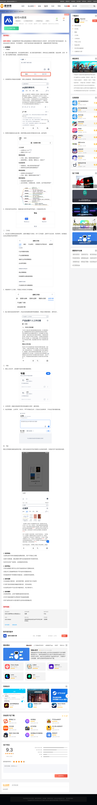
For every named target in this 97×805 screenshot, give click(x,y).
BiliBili (80, 128)
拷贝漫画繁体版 (82, 108)
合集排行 (95, 1)
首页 (23, 6)
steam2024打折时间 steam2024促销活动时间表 (85, 85)
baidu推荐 (5, 789)
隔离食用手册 (82, 163)
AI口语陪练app (76, 265)
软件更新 (79, 1)
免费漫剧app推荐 (84, 258)
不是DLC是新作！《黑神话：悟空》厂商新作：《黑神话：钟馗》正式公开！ (85, 80)
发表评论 (61, 776)
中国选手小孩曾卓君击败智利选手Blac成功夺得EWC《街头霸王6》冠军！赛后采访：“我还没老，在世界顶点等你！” (85, 74)
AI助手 (47, 20)
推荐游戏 (84, 1)
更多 (66, 645)
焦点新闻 (31, 6)
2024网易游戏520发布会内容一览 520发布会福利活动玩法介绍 (85, 90)
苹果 (59, 6)
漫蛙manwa (81, 142)
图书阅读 (80, 104)
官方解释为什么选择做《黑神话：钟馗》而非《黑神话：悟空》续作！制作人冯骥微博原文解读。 (85, 77)
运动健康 (80, 166)
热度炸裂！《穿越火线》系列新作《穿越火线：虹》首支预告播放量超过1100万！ (85, 82)
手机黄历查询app (76, 258)
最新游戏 (62, 1)
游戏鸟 (7, 11)
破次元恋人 (81, 156)
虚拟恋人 (80, 135)
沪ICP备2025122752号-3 (64, 800)
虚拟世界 (80, 149)
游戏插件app (76, 261)
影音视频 (80, 132)
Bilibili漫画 (81, 122)
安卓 (52, 6)
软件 (46, 6)
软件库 (11, 11)
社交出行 (80, 139)
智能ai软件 (18, 20)
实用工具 (16, 11)
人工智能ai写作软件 (28, 20)
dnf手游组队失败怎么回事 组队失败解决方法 (85, 88)
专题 (65, 6)
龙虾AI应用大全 (76, 255)
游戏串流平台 (84, 254)
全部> (96, 173)
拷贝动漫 (80, 115)
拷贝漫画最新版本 (83, 101)
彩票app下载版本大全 (84, 262)
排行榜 (75, 6)
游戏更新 (73, 1)
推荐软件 (90, 1)
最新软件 (68, 1)
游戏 (39, 6)
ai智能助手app (39, 20)
